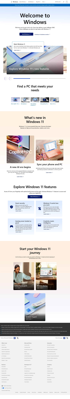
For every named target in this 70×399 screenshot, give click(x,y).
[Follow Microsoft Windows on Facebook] (15, 338)
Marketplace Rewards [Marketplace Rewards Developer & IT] (28, 379)
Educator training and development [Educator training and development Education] (53, 355)
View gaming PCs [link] (43, 103)
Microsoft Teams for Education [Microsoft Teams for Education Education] (52, 349)
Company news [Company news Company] (49, 370)
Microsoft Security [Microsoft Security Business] (5, 368)
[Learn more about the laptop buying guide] (19, 288)
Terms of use (34, 392)
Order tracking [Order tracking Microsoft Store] (26, 353)
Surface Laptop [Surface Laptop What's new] (4, 347)
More (43, 1)
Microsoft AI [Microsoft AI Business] (4, 366)
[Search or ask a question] (63, 1)
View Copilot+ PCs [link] (15, 103)
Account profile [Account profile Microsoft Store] (26, 345)
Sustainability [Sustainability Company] (49, 381)
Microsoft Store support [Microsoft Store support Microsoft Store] (28, 349)
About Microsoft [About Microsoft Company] (49, 368)
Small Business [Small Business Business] (4, 381)
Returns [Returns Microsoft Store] (25, 351)
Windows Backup (42, 286)
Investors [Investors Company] (48, 375)
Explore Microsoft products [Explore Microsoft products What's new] (6, 358)
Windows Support (31, 317)
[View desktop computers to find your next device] (35, 102)
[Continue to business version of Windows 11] (43, 34)
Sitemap (16, 392)
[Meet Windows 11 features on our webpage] (35, 196)
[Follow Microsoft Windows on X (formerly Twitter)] (18, 338)
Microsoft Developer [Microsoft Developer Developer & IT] (27, 368)
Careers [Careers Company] (48, 366)
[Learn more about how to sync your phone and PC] (49, 172)
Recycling (51, 392)
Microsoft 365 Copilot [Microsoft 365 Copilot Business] (5, 379)
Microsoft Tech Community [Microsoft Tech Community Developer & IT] (28, 375)
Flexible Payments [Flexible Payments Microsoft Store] (27, 360)
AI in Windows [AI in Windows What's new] (4, 355)
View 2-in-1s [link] (52, 103)
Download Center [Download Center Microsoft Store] (27, 347)
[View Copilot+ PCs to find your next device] (15, 101)
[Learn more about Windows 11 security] (19, 213)
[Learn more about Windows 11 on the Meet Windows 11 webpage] (18, 50)
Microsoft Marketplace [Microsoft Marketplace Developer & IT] (28, 377)
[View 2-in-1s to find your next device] (54, 101)
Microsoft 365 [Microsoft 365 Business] (4, 373)
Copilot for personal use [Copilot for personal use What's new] (5, 353)
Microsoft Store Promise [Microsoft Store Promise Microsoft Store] (28, 358)
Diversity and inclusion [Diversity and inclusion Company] (51, 377)
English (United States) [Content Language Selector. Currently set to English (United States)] (7, 385)
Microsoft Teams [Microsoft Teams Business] (4, 377)
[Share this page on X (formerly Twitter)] (67, 338)
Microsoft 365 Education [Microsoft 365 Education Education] (51, 351)
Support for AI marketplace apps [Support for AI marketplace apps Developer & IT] (29, 373)
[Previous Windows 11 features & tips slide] (5, 78)
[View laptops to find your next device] (25, 101)
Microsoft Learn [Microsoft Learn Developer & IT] (27, 370)
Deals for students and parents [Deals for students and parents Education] (52, 358)
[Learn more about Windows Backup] (41, 288)
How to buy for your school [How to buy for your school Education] (51, 353)
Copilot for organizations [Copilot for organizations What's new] (6, 351)
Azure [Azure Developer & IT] (25, 366)
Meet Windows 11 (19, 44)
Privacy (29, 392)
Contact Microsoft (23, 392)
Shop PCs (38, 1)
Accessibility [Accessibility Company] (49, 379)
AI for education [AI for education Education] (49, 360)
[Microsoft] (6, 2)
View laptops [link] (23, 103)
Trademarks (40, 392)
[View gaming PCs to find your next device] (44, 101)
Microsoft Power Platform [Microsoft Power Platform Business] (6, 375)
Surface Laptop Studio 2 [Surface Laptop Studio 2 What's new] (5, 349)
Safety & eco (45, 392)
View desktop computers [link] (33, 104)
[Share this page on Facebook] (64, 338)
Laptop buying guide (20, 286)
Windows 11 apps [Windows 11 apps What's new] (4, 360)
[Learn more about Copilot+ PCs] (20, 176)
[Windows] (15, 2)
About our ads (56, 392)
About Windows (22, 1)
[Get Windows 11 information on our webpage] (26, 34)
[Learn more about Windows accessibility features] (47, 213)
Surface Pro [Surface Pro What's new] (3, 345)
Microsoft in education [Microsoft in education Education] (51, 345)
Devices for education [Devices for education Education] (50, 347)
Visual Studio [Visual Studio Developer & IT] (26, 381)
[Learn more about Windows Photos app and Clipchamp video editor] (47, 231)
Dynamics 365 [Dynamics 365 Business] (4, 370)
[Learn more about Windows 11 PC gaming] (19, 231)
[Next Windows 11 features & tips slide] (10, 78)
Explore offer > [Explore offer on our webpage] (51, 5)
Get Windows (31, 1)
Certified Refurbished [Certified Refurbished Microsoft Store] (27, 355)
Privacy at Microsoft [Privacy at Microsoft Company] (50, 373)
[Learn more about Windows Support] (30, 319)
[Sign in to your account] (66, 1)
